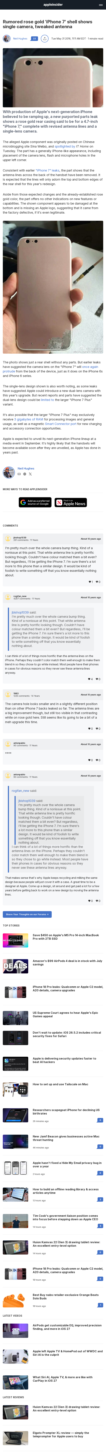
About (91, 539)
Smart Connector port (60, 424)
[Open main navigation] (100, 4)
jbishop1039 (19, 537)
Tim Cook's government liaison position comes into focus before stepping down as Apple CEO (65, 1217)
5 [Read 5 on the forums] (100, 1226)
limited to (47, 400)
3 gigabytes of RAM (28, 419)
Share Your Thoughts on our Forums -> (27, 914)
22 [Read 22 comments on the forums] (34, 38)
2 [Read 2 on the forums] (100, 1199)
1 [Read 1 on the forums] (100, 1305)
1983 (16, 693)
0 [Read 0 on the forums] (100, 1120)
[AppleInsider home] (53, 4)
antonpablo (19, 743)
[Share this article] (45, 38)
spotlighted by (65, 146)
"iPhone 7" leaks (47, 170)
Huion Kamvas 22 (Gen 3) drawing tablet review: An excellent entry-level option (66, 1243)
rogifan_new (19, 596)
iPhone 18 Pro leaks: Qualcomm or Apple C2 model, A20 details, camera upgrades (68, 1270)
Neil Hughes (20, 38)
